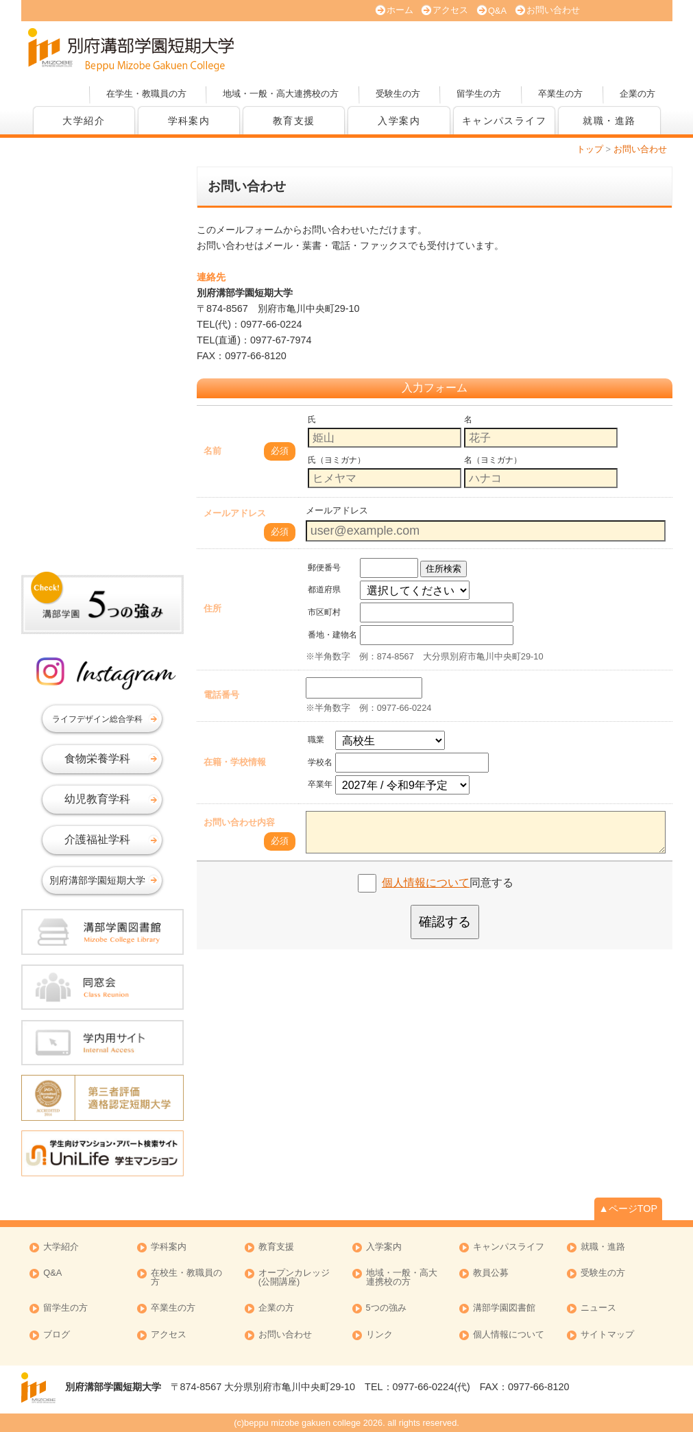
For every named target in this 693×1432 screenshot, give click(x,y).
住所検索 (443, 568)
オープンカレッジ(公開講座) (621, 48)
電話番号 (221, 695)
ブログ (56, 1335)
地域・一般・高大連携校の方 (281, 93)
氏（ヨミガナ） (336, 460)
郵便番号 (324, 567)
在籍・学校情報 (235, 762)
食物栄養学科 (97, 758)
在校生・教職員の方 (186, 1278)
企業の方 (637, 93)
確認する (445, 921)
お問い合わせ (553, 10)
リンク (379, 1335)
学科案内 (189, 120)
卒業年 (320, 784)
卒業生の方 (560, 93)
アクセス (450, 10)
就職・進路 (609, 120)
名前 (212, 451)
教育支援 (294, 120)
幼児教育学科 (97, 799)
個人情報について (426, 882)
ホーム (400, 10)
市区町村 (324, 612)
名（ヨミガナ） (493, 460)
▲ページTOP (628, 1208)
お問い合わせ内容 (239, 822)
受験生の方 (398, 93)
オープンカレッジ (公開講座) (294, 1278)
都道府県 (324, 589)
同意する (447, 882)
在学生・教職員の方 (146, 93)
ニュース (598, 1308)
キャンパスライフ (504, 120)
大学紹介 (83, 120)
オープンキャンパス (333, 48)
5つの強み (386, 1308)
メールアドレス (235, 513)
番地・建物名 (332, 635)
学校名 (320, 762)
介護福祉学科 (97, 839)
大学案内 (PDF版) (429, 48)
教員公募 (491, 1273)
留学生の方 (479, 93)
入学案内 (399, 120)
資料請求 (525, 48)
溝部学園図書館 (504, 1308)
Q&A (497, 10)
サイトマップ (607, 1335)
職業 (316, 740)
